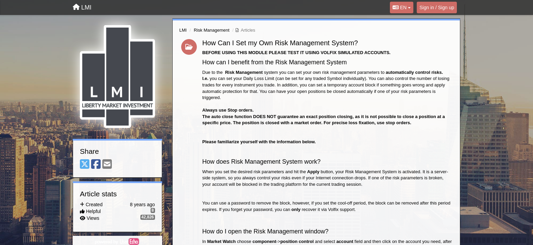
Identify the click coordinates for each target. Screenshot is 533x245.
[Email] (107, 164)
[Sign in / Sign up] (437, 7)
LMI (183, 30)
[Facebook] (96, 164)
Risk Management (211, 30)
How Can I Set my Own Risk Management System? (280, 43)
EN (402, 7)
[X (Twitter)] (84, 164)
